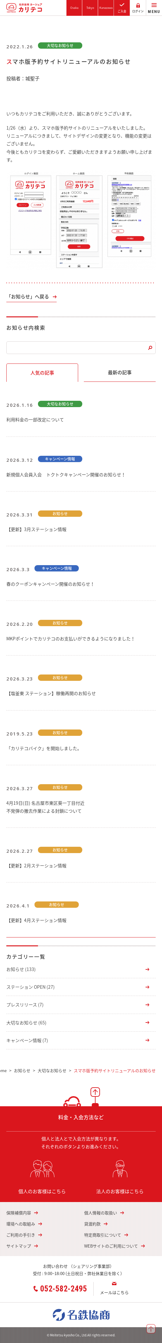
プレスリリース (25, 1004)
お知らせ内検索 (25, 327)
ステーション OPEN (30, 987)
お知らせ (21, 969)
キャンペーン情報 (27, 1040)
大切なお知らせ (26, 1022)
